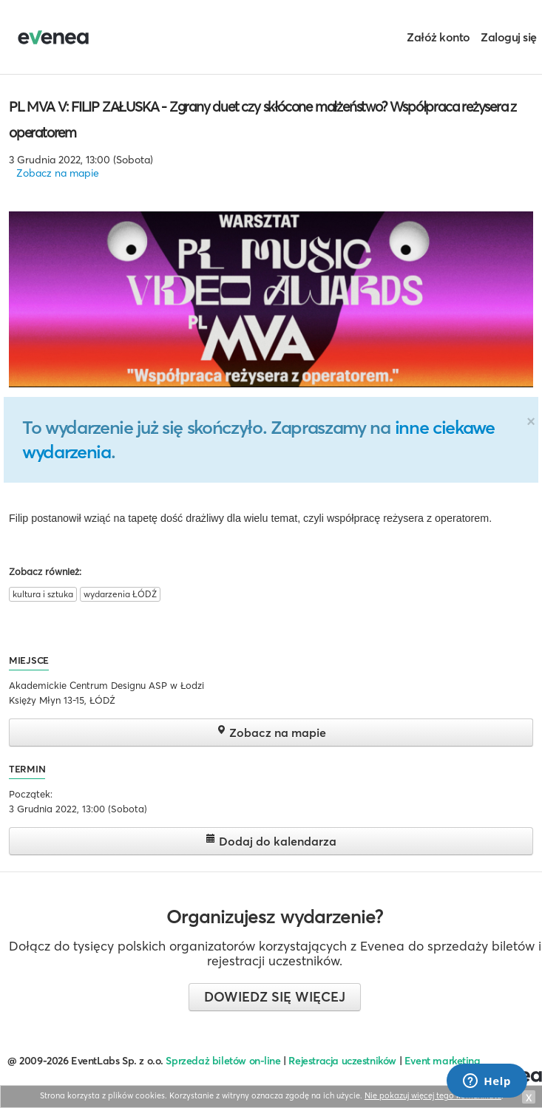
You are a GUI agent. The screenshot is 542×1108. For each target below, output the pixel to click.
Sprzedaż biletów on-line (223, 1060)
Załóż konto (438, 37)
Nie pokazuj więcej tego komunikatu (433, 1095)
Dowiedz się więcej (274, 996)
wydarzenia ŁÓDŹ (120, 593)
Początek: (30, 794)
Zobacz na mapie (57, 173)
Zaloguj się (509, 37)
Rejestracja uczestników (342, 1060)
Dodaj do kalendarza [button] (271, 841)
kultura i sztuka (43, 593)
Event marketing (442, 1060)
